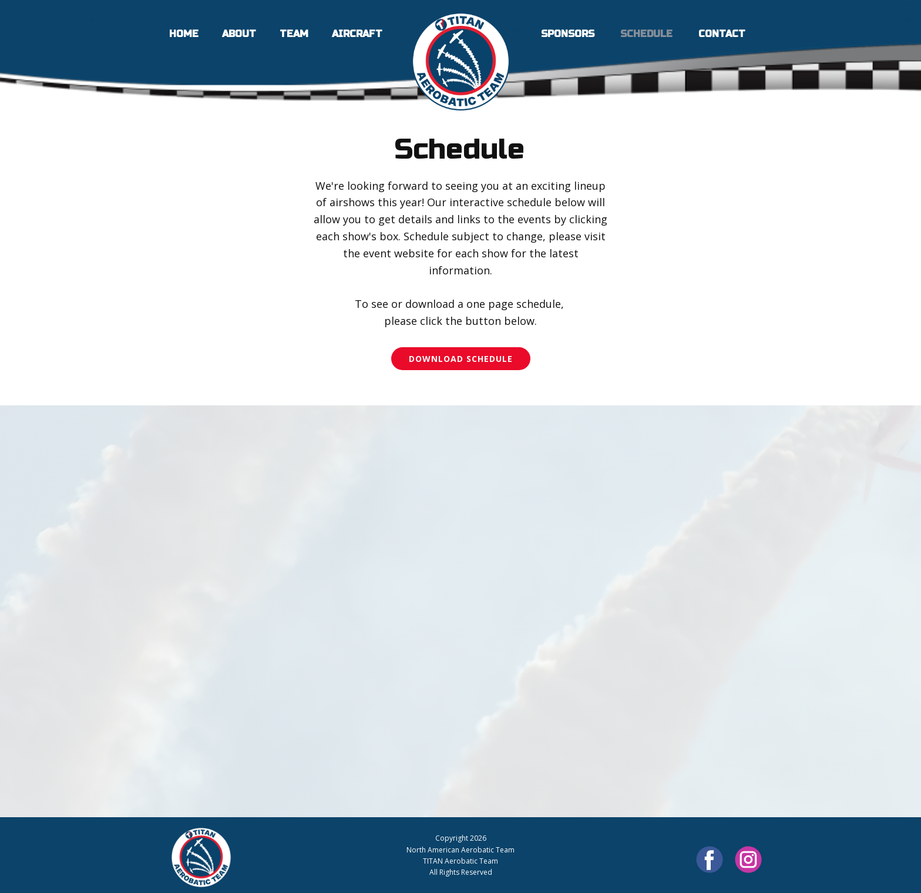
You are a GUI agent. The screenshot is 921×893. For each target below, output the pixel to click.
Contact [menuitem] (721, 33)
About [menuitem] (239, 33)
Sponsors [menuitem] (567, 33)
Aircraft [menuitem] (357, 33)
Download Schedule (461, 358)
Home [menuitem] (184, 33)
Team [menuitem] (294, 33)
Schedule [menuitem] (646, 33)
